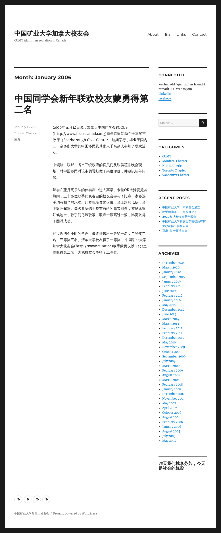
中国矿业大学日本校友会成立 (181, 207)
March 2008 (170, 380)
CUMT (166, 156)
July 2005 (168, 436)
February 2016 (172, 295)
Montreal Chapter (174, 161)
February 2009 (172, 370)
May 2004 (169, 441)
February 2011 (172, 333)
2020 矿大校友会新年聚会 (179, 217)
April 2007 (169, 408)
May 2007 (169, 403)
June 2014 (169, 314)
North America (172, 166)
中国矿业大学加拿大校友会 (51, 33)
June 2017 (169, 291)
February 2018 (172, 286)
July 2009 (169, 361)
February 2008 (172, 384)
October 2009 (171, 352)
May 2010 (169, 342)
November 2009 (173, 347)
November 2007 (173, 399)
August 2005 (171, 431)
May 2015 (169, 305)
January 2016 (171, 300)
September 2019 (173, 277)
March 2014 (170, 319)
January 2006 (171, 427)
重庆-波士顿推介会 (174, 231)
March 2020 (170, 267)
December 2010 (173, 338)
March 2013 (170, 324)
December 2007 (173, 394)
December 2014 (173, 310)
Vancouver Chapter (175, 175)
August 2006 (171, 417)
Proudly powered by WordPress (75, 513)
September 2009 (174, 356)
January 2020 (171, 272)
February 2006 (172, 422)
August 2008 (171, 375)
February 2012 (172, 328)
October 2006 (171, 413)
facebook (164, 98)
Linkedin (164, 94)
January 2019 (171, 281)
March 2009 (171, 366)
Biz (167, 34)
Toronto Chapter (26, 133)
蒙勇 (17, 139)
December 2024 (173, 263)
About (153, 34)
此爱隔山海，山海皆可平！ (179, 212)
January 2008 (171, 389)
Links (181, 34)
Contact (199, 34)
